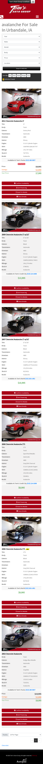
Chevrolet (5, 745)
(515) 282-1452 (30, 379)
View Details (21, 197)
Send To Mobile (21, 192)
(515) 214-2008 (32, 274)
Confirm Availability (21, 183)
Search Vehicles (21, 69)
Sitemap (34, 755)
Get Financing (21, 188)
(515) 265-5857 (30, 160)
